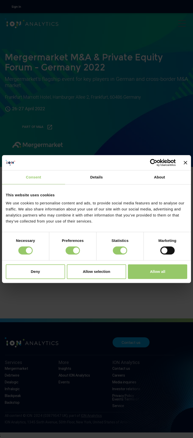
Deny (35, 271)
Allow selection (96, 271)
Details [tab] (96, 177)
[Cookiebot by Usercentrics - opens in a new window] (154, 162)
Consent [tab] (33, 177)
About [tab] (159, 177)
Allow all (157, 271)
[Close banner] (185, 162)
